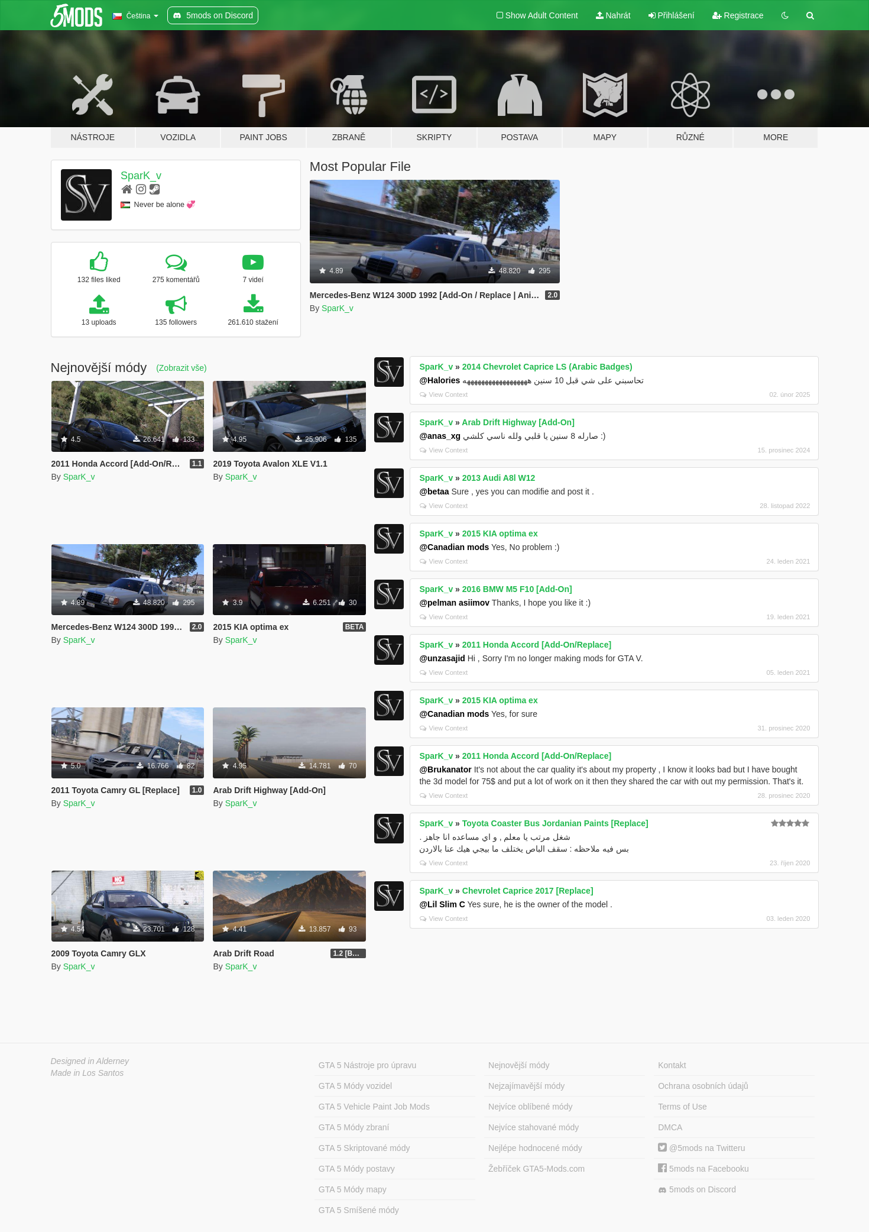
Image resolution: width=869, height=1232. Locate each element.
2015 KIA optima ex (500, 533)
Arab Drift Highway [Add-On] (518, 422)
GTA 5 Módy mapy (353, 1189)
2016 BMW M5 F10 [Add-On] (517, 589)
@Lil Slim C (442, 904)
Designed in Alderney (90, 1061)
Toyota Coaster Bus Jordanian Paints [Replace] (555, 823)
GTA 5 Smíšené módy (359, 1210)
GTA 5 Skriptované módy (364, 1148)
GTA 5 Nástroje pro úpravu (367, 1065)
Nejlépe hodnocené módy (535, 1148)
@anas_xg (440, 436)
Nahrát (613, 15)
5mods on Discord (697, 1190)
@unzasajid (442, 658)
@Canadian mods (454, 547)
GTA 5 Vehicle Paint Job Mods (374, 1106)
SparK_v (141, 176)
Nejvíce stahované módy (533, 1127)
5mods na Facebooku (703, 1168)
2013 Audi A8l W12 (498, 478)
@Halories (439, 380)
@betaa (434, 491)
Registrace (738, 15)
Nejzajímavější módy (526, 1086)
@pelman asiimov (454, 602)
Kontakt (672, 1065)
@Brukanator (445, 769)
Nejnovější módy (519, 1065)
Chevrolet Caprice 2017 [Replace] (528, 890)
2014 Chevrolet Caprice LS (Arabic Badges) (547, 366)
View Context (444, 394)
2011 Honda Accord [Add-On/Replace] (536, 644)
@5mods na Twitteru (701, 1148)
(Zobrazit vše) (181, 368)
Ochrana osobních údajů (703, 1086)
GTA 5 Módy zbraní (354, 1127)
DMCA (670, 1127)
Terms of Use (682, 1106)
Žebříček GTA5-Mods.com (536, 1168)
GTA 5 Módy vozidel (355, 1086)
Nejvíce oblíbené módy (530, 1106)
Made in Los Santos (87, 1073)
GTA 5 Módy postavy (357, 1168)
